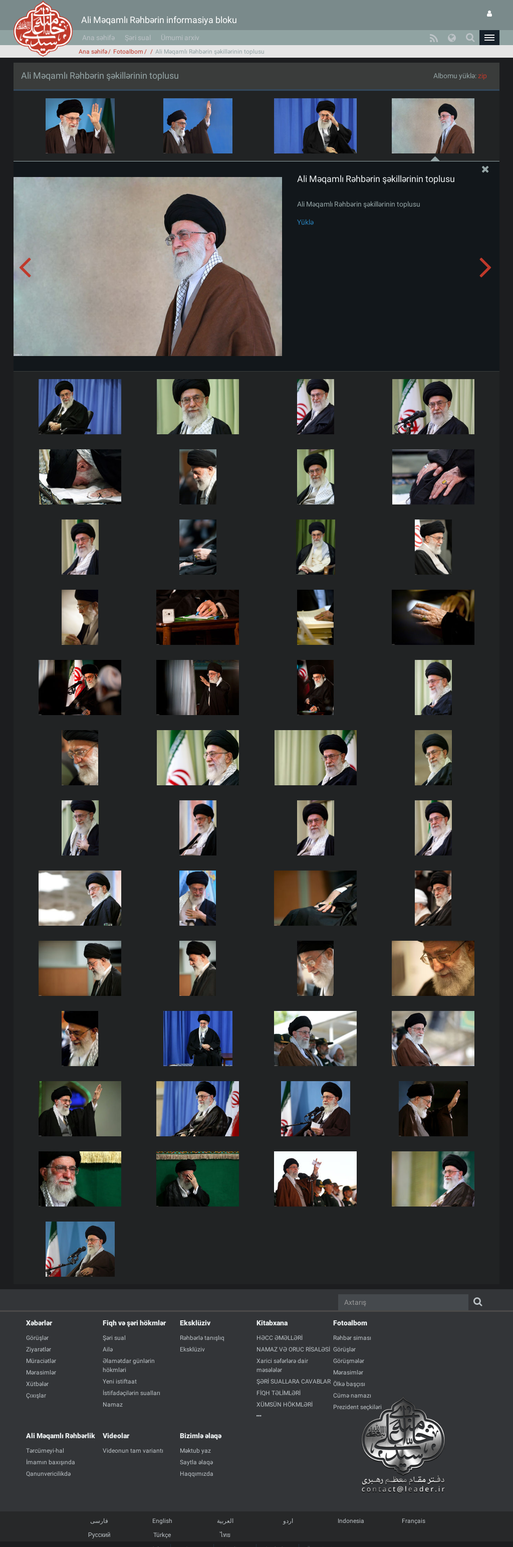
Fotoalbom (128, 51)
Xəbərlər (39, 1323)
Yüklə (305, 222)
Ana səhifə (98, 38)
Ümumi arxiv (180, 38)
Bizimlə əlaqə (200, 1436)
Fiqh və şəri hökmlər (134, 1323)
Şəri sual (138, 38)
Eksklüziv (195, 1323)
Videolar (116, 1436)
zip (482, 76)
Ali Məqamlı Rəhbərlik (60, 1436)
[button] (489, 37)
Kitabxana (272, 1323)
